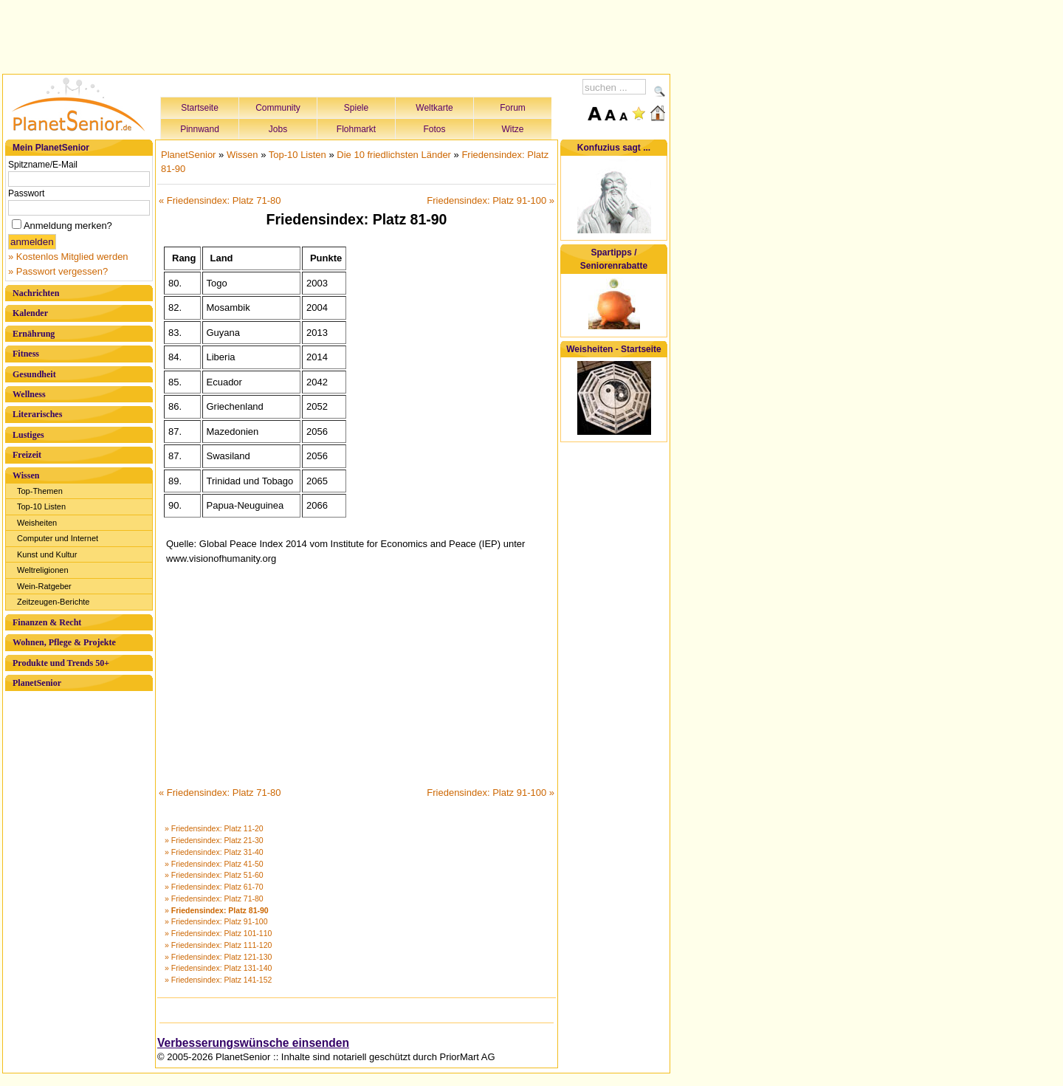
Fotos (434, 129)
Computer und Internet (57, 538)
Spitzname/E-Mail (43, 164)
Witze (513, 129)
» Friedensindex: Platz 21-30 (214, 840)
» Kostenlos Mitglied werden (68, 256)
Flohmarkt (356, 129)
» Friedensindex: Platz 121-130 (218, 956)
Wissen (26, 475)
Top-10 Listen (41, 506)
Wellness (29, 394)
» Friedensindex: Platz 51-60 (214, 874)
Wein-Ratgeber (44, 586)
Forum (513, 108)
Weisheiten (37, 522)
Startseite (200, 108)
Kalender (30, 313)
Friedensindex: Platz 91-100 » (490, 200)
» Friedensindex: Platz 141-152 (218, 979)
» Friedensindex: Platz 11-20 (214, 828)
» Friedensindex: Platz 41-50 (214, 863)
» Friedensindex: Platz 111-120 (218, 945)
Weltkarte (434, 108)
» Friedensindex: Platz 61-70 (214, 886)
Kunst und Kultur (47, 554)
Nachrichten (36, 293)
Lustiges (28, 435)
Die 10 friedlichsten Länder (394, 154)
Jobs (278, 129)
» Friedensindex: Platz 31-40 (214, 852)
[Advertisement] (336, 34)
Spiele (356, 108)
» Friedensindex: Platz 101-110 (218, 933)
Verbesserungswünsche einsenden (253, 1043)
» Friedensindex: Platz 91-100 (216, 921)
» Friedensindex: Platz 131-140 (218, 967)
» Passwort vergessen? (58, 271)
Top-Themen (40, 491)
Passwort (26, 193)
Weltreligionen (43, 570)
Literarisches (37, 414)
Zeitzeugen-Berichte (53, 601)
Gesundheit (34, 374)
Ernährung (34, 334)
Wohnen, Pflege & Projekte (64, 642)
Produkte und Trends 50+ (61, 663)
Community (277, 108)
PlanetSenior (37, 683)
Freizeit (27, 455)
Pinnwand (199, 129)
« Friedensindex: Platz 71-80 (220, 200)
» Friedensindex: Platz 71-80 (214, 898)
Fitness (26, 353)
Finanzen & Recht (47, 622)
